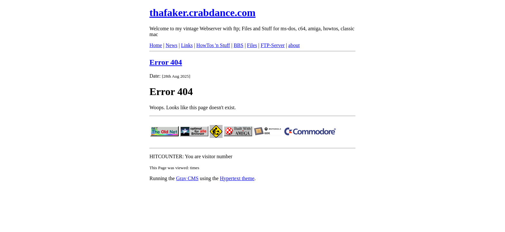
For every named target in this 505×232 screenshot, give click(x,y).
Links (187, 45)
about (294, 45)
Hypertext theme (237, 178)
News (171, 45)
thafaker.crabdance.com (202, 12)
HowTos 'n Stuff (213, 45)
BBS (238, 45)
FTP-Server (273, 45)
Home (155, 45)
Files (252, 45)
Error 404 (165, 62)
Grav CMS (187, 178)
